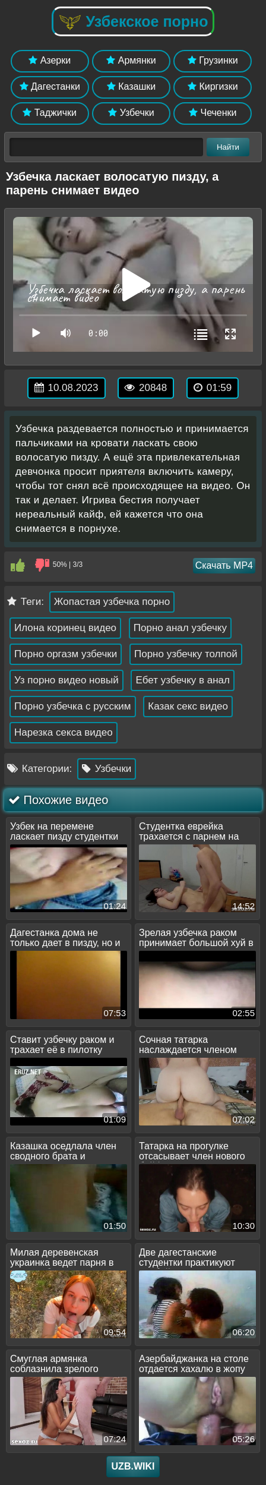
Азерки (49, 60)
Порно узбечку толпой (186, 654)
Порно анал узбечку (180, 627)
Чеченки (212, 113)
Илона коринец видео (65, 627)
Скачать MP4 (224, 565)
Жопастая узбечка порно (112, 601)
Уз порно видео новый (66, 680)
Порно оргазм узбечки (65, 654)
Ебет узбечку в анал (182, 680)
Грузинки (213, 60)
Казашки (131, 86)
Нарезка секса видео (63, 732)
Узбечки (131, 113)
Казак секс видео (188, 706)
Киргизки (213, 86)
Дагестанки (50, 86)
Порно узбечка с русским (72, 706)
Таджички (50, 113)
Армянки (131, 60)
